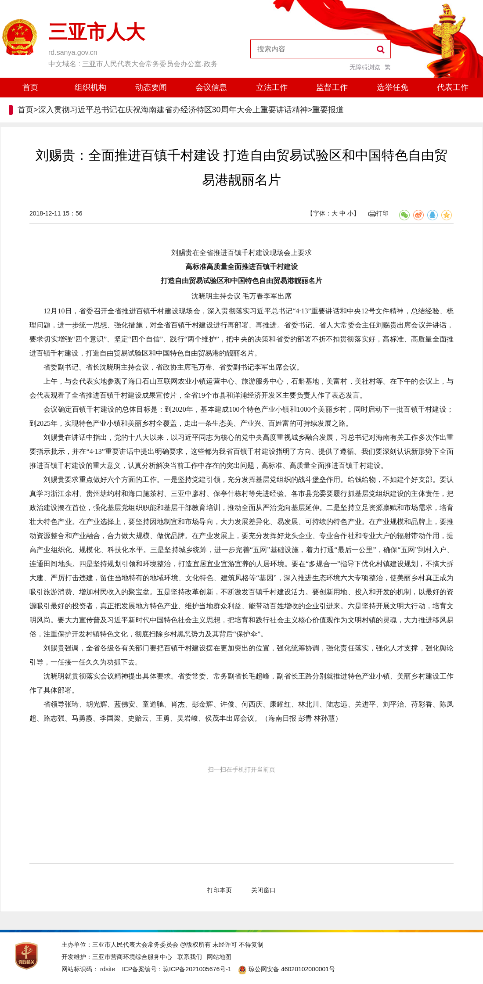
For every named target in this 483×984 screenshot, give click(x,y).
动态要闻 (151, 87)
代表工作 (453, 87)
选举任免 (392, 87)
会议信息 (211, 87)
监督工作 (332, 87)
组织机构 (90, 87)
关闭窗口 (263, 890)
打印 (378, 213)
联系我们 (189, 956)
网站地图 (219, 956)
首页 (30, 87)
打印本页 (219, 890)
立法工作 (272, 87)
